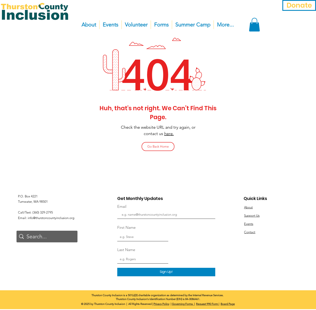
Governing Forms (182, 304)
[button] (254, 25)
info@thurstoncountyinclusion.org (51, 218)
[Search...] (47, 236)
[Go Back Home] (158, 146)
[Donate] (299, 5)
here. (169, 133)
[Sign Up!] (166, 272)
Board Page (228, 304)
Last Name (126, 250)
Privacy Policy (161, 304)
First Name (126, 227)
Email (121, 206)
